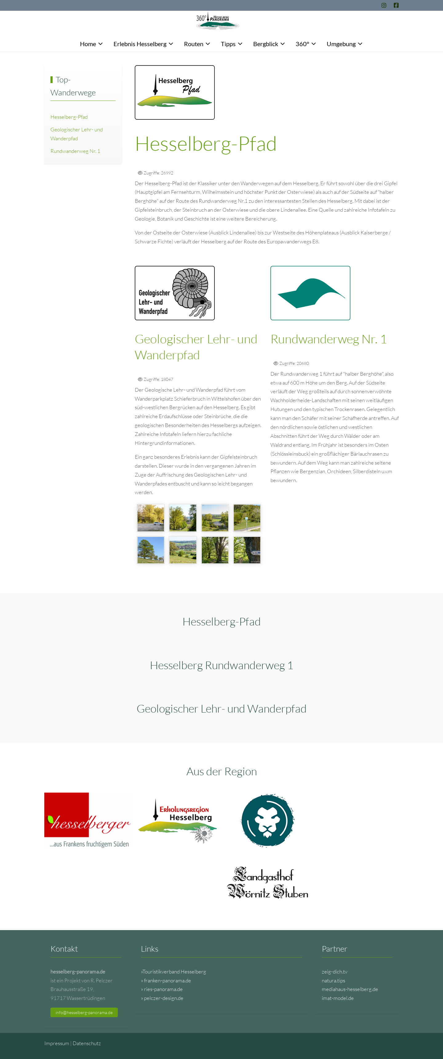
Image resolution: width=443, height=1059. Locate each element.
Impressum (56, 1043)
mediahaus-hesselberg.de (350, 989)
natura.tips (333, 980)
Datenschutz (87, 1043)
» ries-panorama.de (162, 989)
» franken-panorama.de (166, 980)
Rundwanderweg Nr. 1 (75, 151)
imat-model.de (338, 998)
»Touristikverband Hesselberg (173, 971)
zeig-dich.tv (334, 971)
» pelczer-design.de (162, 998)
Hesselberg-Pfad (69, 117)
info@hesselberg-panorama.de (84, 1012)
